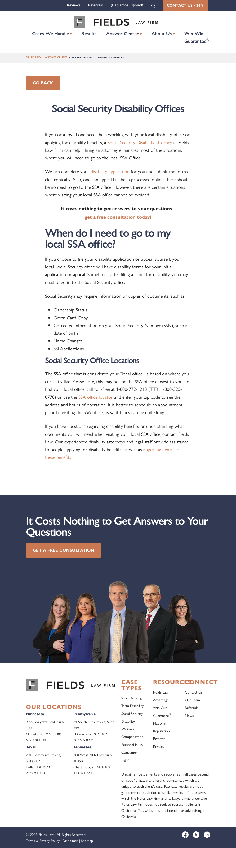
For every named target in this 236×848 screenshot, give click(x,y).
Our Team (192, 699)
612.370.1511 (36, 739)
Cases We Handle (50, 33)
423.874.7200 (83, 772)
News (189, 715)
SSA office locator (95, 396)
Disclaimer (70, 840)
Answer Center (122, 33)
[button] (153, 5)
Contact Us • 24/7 (185, 5)
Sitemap (87, 840)
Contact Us (193, 692)
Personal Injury (132, 744)
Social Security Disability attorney (140, 142)
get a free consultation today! (118, 217)
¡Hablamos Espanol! (127, 5)
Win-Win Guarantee (196, 37)
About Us (162, 33)
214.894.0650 (36, 772)
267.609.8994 (83, 739)
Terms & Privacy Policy (43, 840)
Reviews (73, 5)
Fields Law (33, 57)
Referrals (95, 5)
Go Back (43, 82)
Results (89, 33)
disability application (110, 171)
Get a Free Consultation (63, 550)
